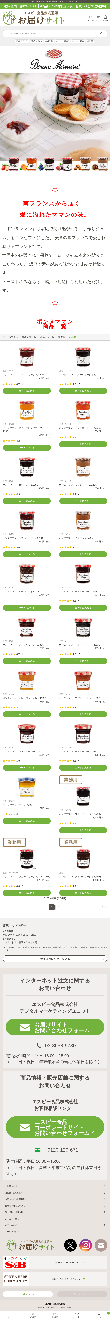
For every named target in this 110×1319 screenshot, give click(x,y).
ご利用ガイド (11, 1186)
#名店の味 (49, 41)
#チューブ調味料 (62, 41)
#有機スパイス (36, 41)
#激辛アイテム (22, 41)
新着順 (61, 337)
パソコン (30, 1294)
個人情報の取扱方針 (14, 1212)
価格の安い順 (29, 337)
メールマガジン (12, 1231)
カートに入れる (27, 391)
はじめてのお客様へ (14, 1193)
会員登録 (105, 20)
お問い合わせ (91, 20)
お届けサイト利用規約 (15, 1199)
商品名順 (13, 337)
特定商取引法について (15, 1206)
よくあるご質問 (12, 1218)
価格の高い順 (47, 337)
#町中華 (90, 41)
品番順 (72, 337)
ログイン (98, 20)
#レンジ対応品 (78, 41)
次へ (103, 907)
